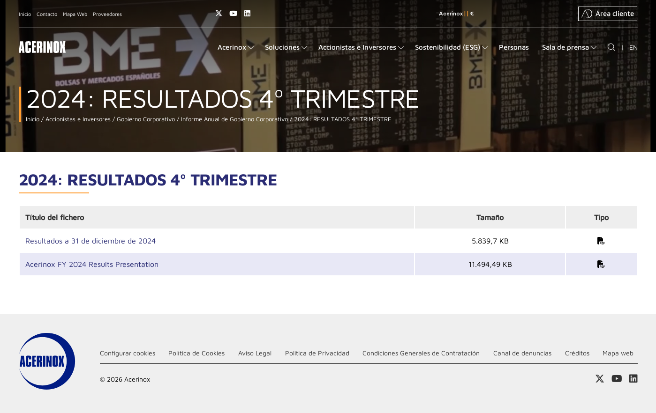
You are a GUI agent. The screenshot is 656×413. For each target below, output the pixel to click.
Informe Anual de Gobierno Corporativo (233, 119)
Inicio (25, 14)
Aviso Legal (254, 353)
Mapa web (618, 353)
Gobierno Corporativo (145, 119)
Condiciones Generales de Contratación (421, 353)
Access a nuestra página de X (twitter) (218, 13)
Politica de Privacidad (317, 353)
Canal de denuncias (522, 353)
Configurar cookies (127, 353)
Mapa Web (75, 14)
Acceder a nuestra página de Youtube (233, 13)
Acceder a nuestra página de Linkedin (247, 13)
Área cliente (607, 13)
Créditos (577, 353)
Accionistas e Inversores (77, 119)
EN (633, 47)
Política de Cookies (196, 353)
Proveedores (107, 14)
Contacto (47, 14)
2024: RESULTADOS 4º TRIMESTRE (342, 119)
